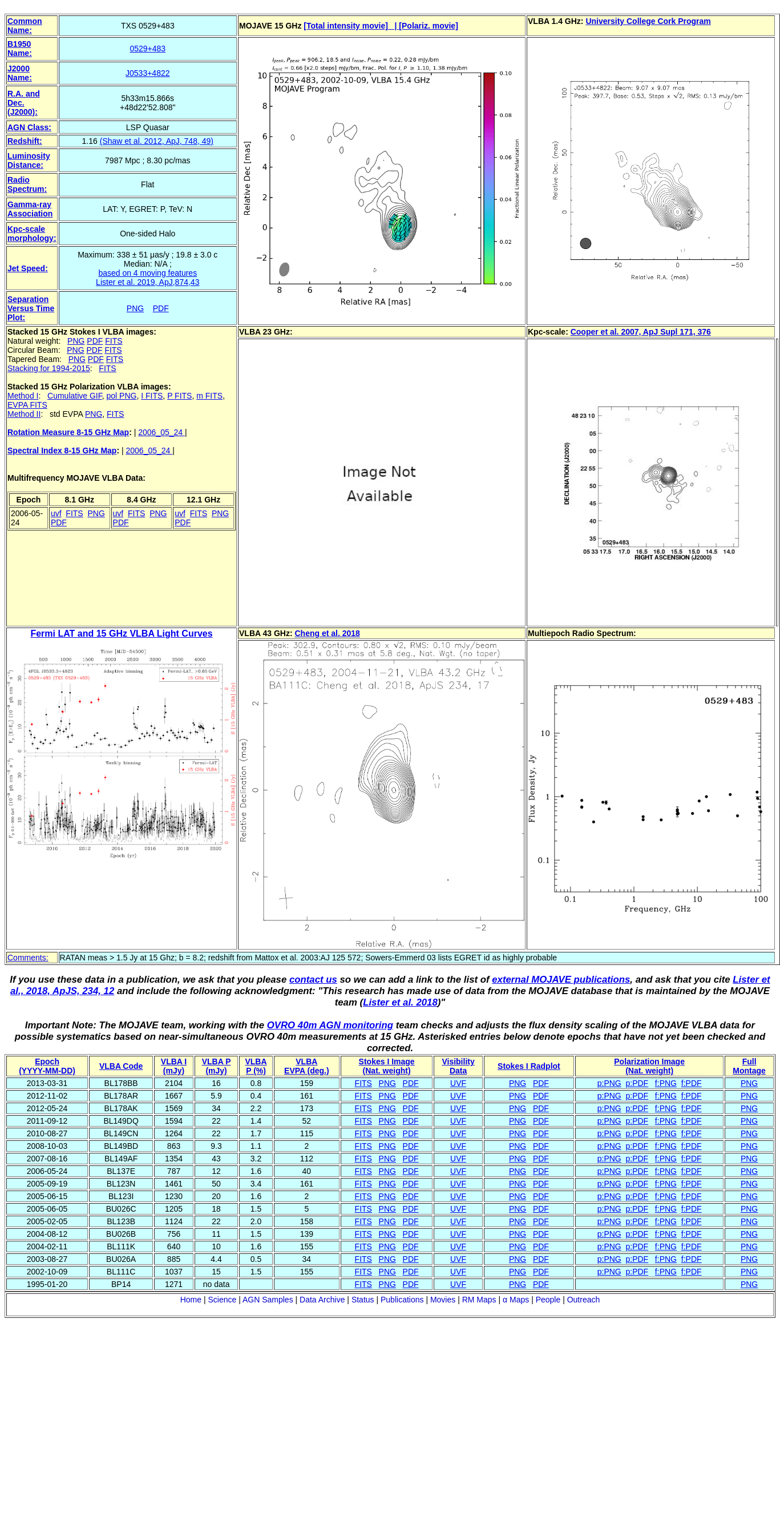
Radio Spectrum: (27, 184)
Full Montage (749, 1066)
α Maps (516, 1299)
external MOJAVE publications (561, 979)
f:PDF (691, 1083)
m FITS (209, 395)
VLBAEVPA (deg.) (306, 1066)
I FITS (152, 395)
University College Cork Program (647, 21)
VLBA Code (121, 1066)
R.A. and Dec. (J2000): (23, 102)
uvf (56, 513)
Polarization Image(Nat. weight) (649, 1066)
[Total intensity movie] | (351, 25)
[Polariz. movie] (428, 25)
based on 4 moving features (147, 273)
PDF (161, 308)
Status (362, 1299)
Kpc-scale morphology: (31, 233)
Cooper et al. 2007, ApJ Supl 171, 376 (641, 331)
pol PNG (122, 395)
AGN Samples (268, 1299)
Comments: (28, 957)
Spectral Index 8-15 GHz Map (61, 450)
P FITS (179, 395)
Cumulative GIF (74, 395)
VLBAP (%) (255, 1066)
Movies (442, 1299)
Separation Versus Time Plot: (30, 308)
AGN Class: (29, 127)
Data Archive (322, 1299)
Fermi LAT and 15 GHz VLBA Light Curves (121, 633)
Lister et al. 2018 (400, 1002)
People (548, 1299)
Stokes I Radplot (529, 1066)
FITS (113, 340)
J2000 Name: (19, 73)
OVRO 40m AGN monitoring (330, 1025)
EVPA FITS (27, 404)
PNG (135, 308)
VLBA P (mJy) (216, 1066)
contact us (313, 979)
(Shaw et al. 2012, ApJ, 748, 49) (156, 141)
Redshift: (24, 141)
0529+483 (147, 48)
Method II (24, 414)
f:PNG (666, 1083)
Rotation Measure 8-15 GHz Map (68, 432)
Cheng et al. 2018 (327, 633)
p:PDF (637, 1083)
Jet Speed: (27, 268)
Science (222, 1299)
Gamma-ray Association (29, 209)
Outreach (583, 1299)
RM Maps (479, 1299)
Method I (22, 395)
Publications (402, 1299)
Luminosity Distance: (28, 160)
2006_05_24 (161, 432)
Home (190, 1299)
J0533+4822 (147, 73)
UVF (458, 1083)
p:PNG (609, 1083)
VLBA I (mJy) (174, 1066)
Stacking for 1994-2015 (48, 368)
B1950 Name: (19, 48)
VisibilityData (458, 1066)
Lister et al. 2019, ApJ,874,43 (147, 282)
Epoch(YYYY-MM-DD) (47, 1066)
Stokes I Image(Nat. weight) (387, 1066)
